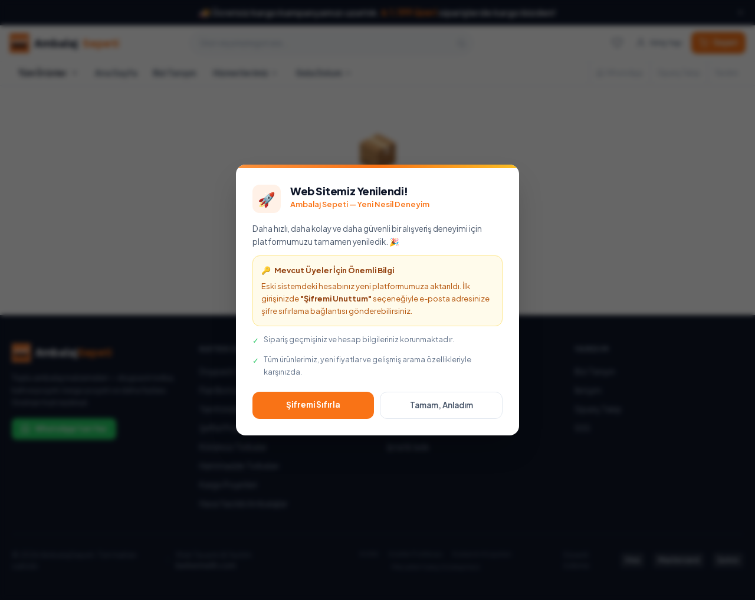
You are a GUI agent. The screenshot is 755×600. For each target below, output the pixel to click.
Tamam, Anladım (441, 405)
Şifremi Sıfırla (313, 404)
